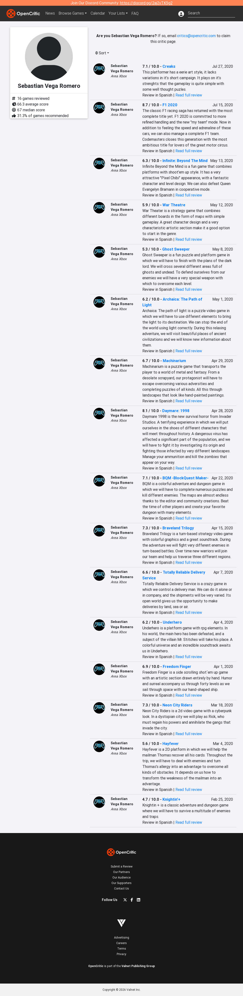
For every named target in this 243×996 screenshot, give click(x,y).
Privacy (121, 954)
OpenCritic (95, 966)
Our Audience (121, 877)
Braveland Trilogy (178, 528)
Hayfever (170, 743)
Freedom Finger (177, 666)
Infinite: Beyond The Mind (185, 160)
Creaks (168, 66)
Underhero (172, 622)
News (50, 13)
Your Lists (118, 13)
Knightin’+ (171, 799)
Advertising (121, 937)
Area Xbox (119, 76)
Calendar (99, 13)
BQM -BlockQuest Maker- (185, 478)
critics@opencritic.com (196, 35)
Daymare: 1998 (175, 410)
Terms (121, 948)
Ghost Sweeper (176, 249)
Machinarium (174, 360)
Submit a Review (122, 866)
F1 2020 (169, 104)
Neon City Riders (177, 705)
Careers (121, 943)
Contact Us (121, 888)
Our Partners (121, 872)
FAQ (136, 13)
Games (72, 13)
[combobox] (211, 12)
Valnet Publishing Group (138, 966)
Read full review (188, 95)
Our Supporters (121, 883)
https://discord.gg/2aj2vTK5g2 (146, 2)
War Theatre (173, 204)
